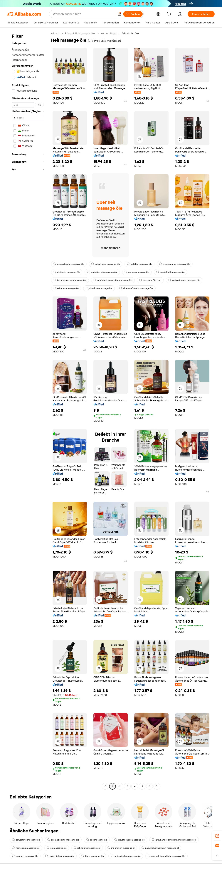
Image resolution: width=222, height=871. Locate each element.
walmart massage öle (25, 856)
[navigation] (28, 410)
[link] (217, 836)
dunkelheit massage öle (170, 272)
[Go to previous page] (105, 786)
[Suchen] (133, 14)
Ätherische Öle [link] (130, 33)
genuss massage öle (137, 272)
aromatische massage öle (68, 264)
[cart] (169, 14)
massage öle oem (150, 280)
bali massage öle (96, 839)
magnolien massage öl (120, 847)
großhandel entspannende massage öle (174, 839)
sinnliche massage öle (99, 288)
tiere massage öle (92, 856)
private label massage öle (129, 839)
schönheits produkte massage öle (112, 280)
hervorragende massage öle (69, 280)
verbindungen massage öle (184, 280)
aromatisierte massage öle (63, 839)
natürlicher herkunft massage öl (160, 847)
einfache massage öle (66, 272)
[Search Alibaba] (83, 14)
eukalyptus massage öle (105, 264)
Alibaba (55, 33)
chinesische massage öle (126, 856)
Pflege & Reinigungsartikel (80, 33)
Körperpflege (108, 33)
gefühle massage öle (139, 264)
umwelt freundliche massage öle (166, 856)
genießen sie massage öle (102, 272)
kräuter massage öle (66, 288)
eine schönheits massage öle (136, 288)
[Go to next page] (157, 786)
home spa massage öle (26, 847)
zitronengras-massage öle (174, 264)
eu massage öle (57, 847)
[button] (119, 14)
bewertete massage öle (26, 839)
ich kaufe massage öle (87, 847)
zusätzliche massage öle (59, 856)
